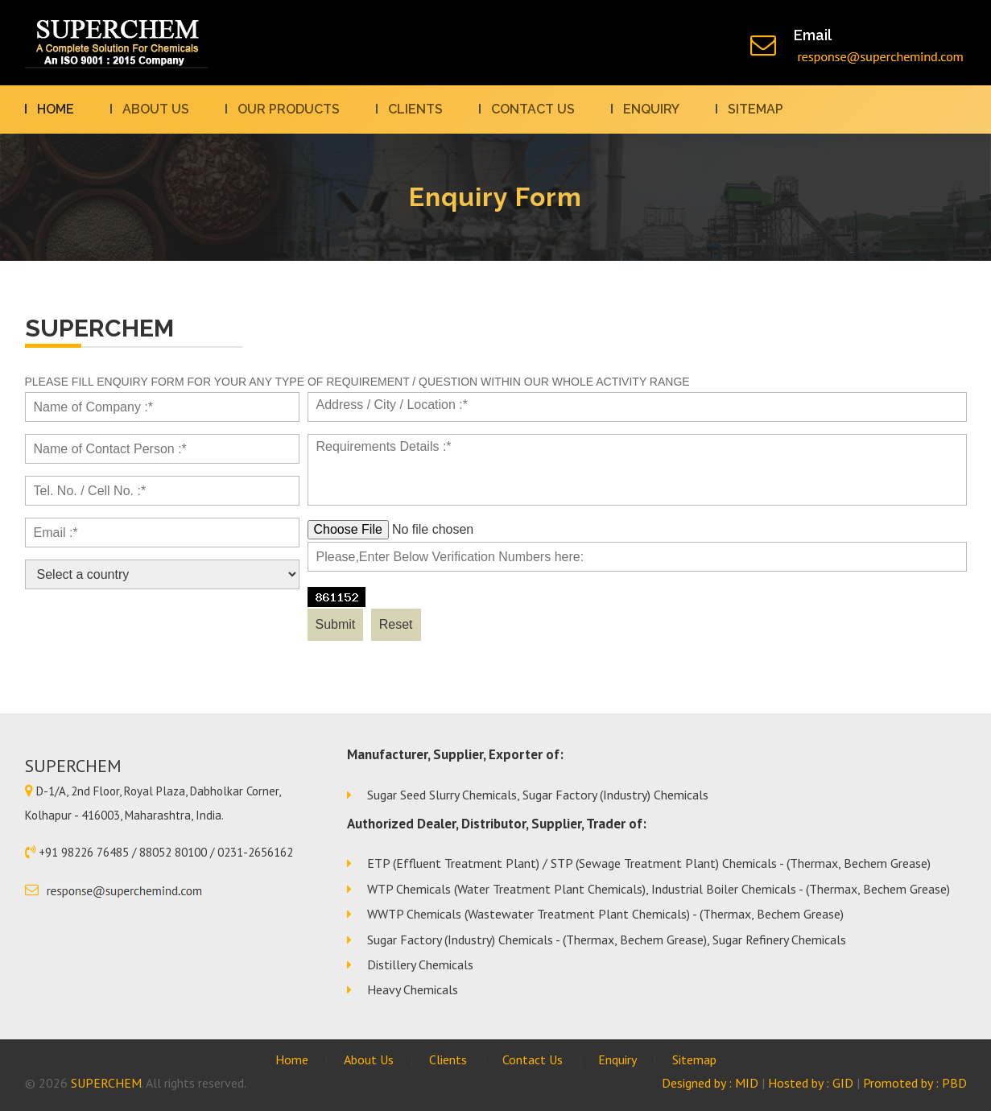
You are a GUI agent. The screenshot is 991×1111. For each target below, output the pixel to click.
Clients (415, 109)
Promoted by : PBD (915, 1083)
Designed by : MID (710, 1083)
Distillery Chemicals (420, 964)
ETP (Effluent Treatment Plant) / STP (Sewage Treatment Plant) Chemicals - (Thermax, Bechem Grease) (649, 863)
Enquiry (651, 109)
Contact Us (532, 1059)
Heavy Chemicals (412, 989)
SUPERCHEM (106, 1083)
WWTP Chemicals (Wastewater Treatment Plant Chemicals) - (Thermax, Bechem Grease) (605, 914)
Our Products (288, 109)
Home (55, 109)
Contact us (533, 109)
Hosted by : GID (810, 1083)
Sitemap (755, 109)
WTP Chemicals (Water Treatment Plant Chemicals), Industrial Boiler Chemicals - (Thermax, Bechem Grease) (658, 889)
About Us (155, 109)
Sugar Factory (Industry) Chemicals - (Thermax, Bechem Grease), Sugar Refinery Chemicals (606, 939)
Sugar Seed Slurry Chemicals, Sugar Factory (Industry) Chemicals (537, 795)
